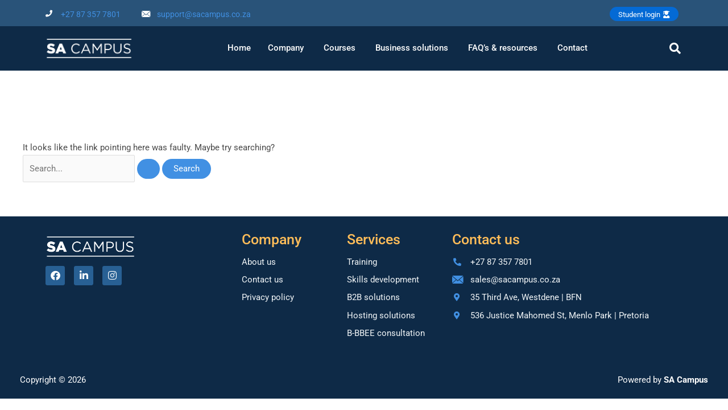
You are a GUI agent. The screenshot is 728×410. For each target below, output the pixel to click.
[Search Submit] (149, 169)
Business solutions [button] (411, 48)
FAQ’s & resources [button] (502, 48)
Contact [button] (572, 48)
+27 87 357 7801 (91, 14)
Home (239, 48)
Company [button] (286, 48)
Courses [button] (339, 48)
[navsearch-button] (675, 48)
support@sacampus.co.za (204, 14)
